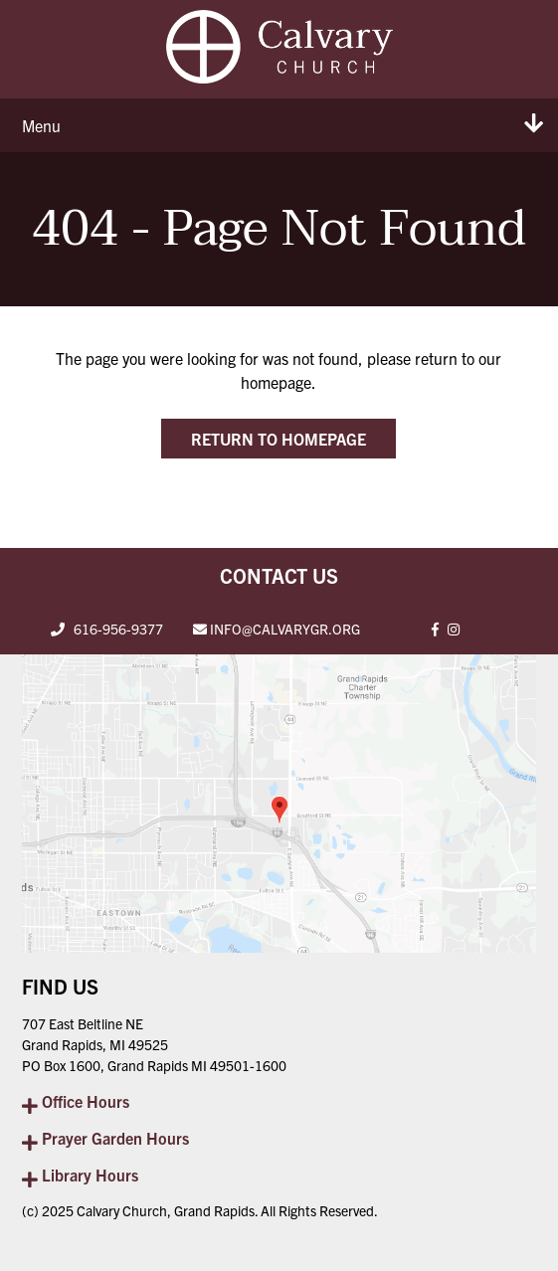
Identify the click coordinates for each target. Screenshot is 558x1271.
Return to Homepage (278, 439)
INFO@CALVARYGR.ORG (285, 628)
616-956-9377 (118, 628)
